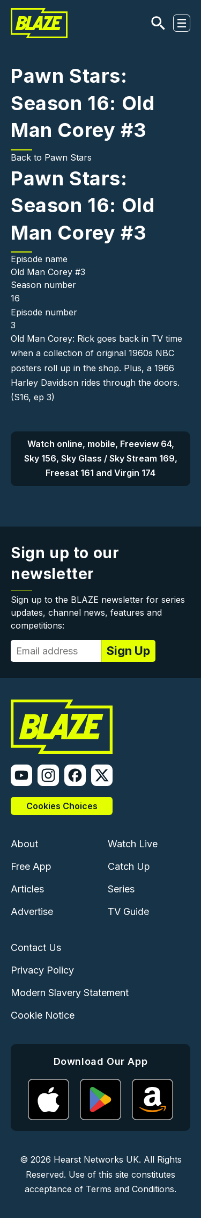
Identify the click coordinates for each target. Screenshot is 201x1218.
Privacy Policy (42, 970)
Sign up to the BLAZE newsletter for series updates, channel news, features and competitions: (98, 612)
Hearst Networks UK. (97, 1159)
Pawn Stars (68, 157)
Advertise (32, 911)
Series (121, 889)
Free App (31, 866)
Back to (27, 157)
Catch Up (129, 866)
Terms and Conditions (130, 1189)
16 (15, 298)
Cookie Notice (43, 1015)
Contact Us (36, 947)
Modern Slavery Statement (70, 992)
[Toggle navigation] (181, 23)
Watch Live (133, 843)
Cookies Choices (62, 806)
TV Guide (128, 911)
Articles (27, 889)
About (24, 843)
